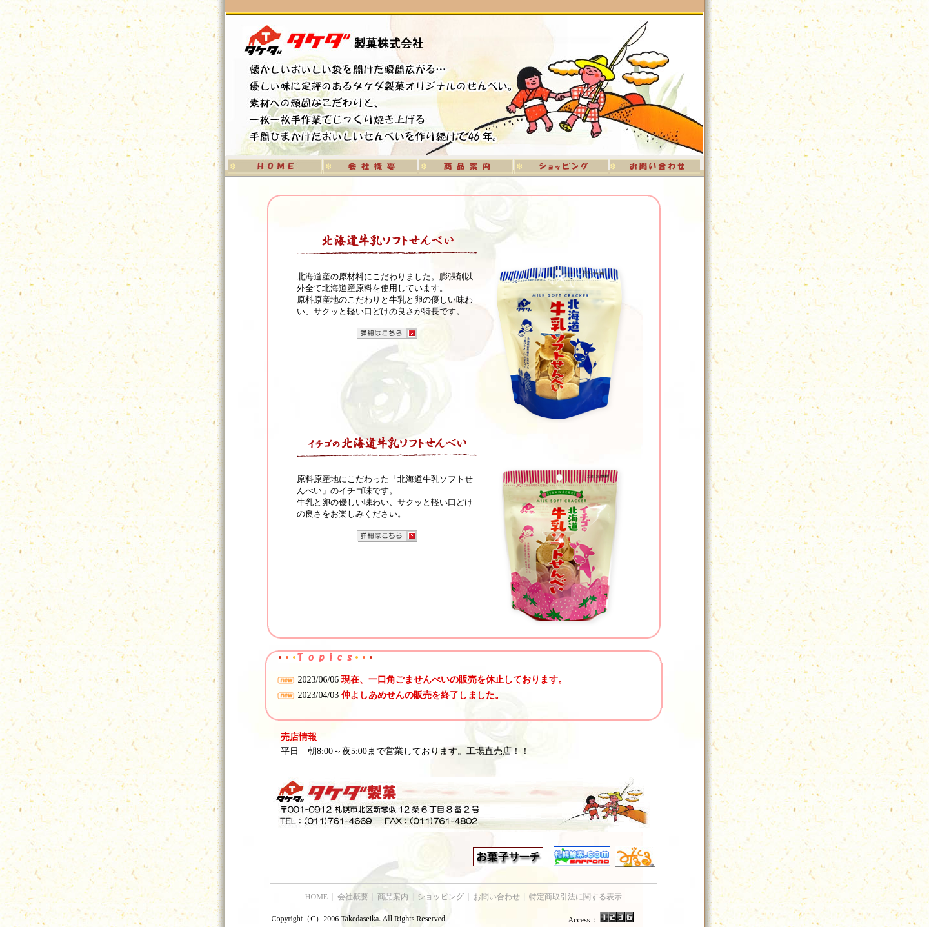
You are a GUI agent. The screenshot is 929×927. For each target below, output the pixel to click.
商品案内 (392, 896)
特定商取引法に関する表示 (575, 896)
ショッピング (440, 896)
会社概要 (352, 896)
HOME (316, 896)
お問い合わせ (497, 896)
